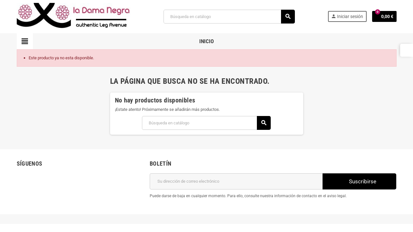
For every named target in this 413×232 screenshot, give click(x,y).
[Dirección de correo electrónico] (236, 181)
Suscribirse (359, 181)
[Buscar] (229, 17)
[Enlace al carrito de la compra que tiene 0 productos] (384, 16)
